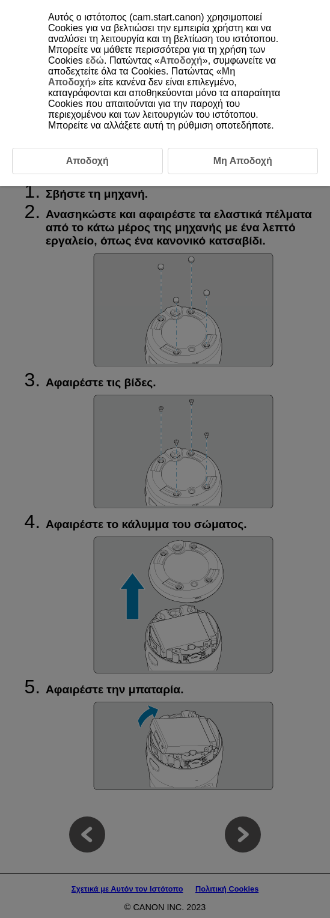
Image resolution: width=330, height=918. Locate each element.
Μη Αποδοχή (242, 161)
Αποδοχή (181, 60)
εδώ (94, 60)
